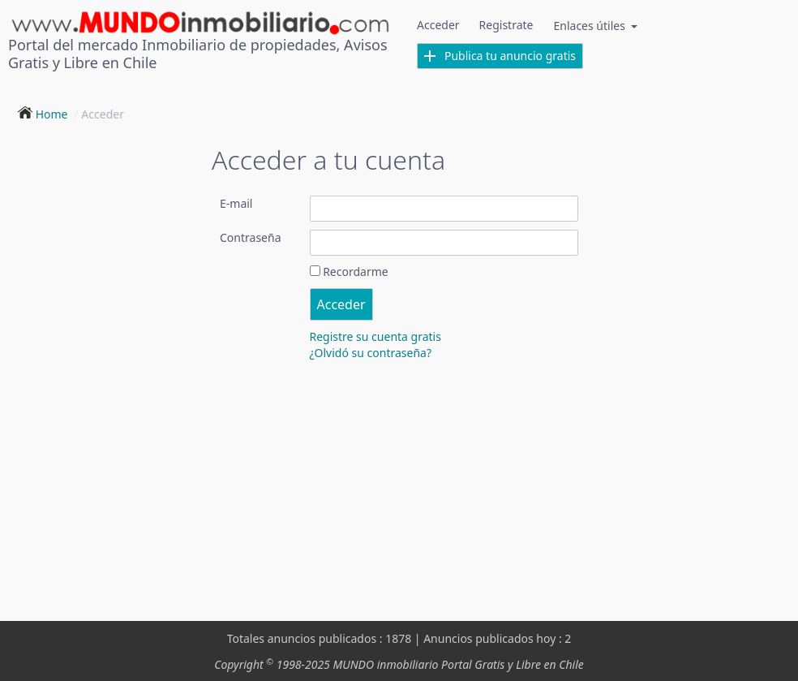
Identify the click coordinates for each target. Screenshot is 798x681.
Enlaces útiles (596, 25)
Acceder (438, 24)
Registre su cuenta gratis (375, 336)
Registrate (506, 24)
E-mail (236, 203)
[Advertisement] (399, 491)
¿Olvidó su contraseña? (371, 352)
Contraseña (250, 237)
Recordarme (355, 271)
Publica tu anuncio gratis (500, 55)
